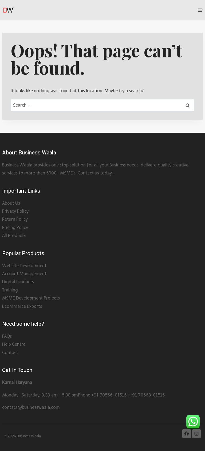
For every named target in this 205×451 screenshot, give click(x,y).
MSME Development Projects (31, 298)
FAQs (7, 336)
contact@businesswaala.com (31, 407)
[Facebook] (186, 433)
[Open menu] (200, 10)
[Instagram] (196, 433)
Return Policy (15, 219)
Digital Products (18, 281)
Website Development (24, 265)
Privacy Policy (15, 211)
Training (10, 290)
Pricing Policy (15, 227)
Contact (10, 352)
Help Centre (13, 344)
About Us (11, 203)
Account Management (24, 273)
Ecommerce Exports (22, 306)
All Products (14, 235)
